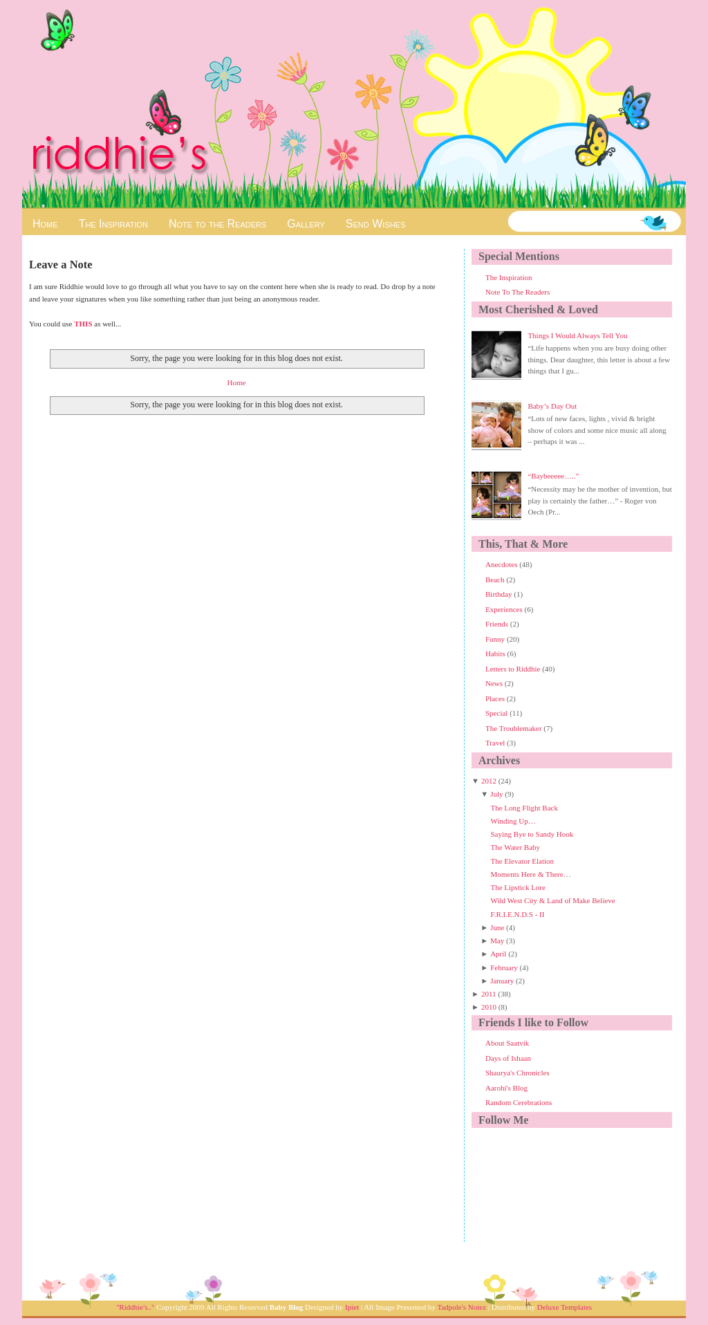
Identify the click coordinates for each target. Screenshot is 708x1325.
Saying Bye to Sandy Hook (531, 834)
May (497, 940)
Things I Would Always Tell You (577, 335)
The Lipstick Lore (517, 887)
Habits (496, 653)
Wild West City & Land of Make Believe (552, 900)
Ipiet (352, 1307)
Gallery (305, 224)
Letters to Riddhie (513, 669)
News (495, 683)
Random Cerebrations (518, 1102)
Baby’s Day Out (552, 406)
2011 (488, 994)
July (496, 794)
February (504, 967)
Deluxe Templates (564, 1307)
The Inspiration (113, 224)
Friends (497, 624)
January (502, 980)
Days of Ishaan (508, 1058)
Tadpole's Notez (461, 1307)
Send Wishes (375, 224)
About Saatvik (507, 1043)
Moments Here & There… (530, 874)
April (498, 953)
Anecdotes (502, 564)
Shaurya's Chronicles (517, 1072)
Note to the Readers (217, 224)
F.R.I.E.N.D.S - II (517, 914)
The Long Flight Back (523, 808)
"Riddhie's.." (135, 1307)
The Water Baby (515, 847)
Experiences (505, 609)
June (497, 927)
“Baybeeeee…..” (553, 476)
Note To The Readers (517, 292)
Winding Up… (512, 821)
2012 (488, 781)
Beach (495, 579)
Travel (496, 743)
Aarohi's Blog (506, 1088)
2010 (488, 1007)
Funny (496, 639)
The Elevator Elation (522, 861)
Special (497, 713)
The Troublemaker (514, 728)
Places (496, 698)
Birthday (499, 594)
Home (45, 224)
